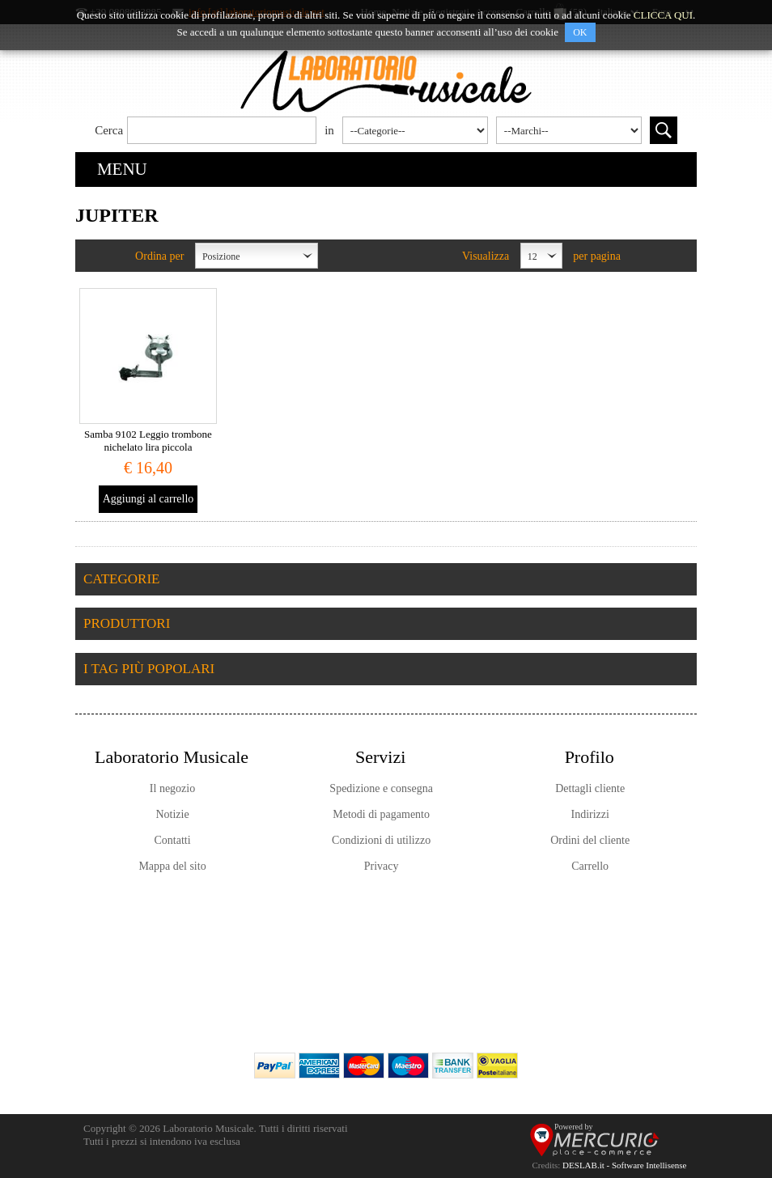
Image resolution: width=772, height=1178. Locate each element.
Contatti (172, 840)
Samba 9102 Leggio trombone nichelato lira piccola (148, 440)
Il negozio (172, 788)
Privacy (381, 866)
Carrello (590, 866)
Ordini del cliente (590, 840)
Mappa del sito (172, 866)
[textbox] (221, 130)
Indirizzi (590, 814)
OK (580, 32)
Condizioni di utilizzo (381, 840)
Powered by (573, 1126)
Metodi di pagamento (381, 814)
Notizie (172, 814)
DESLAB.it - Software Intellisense (624, 1165)
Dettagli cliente (590, 788)
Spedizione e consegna (381, 788)
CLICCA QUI (663, 15)
